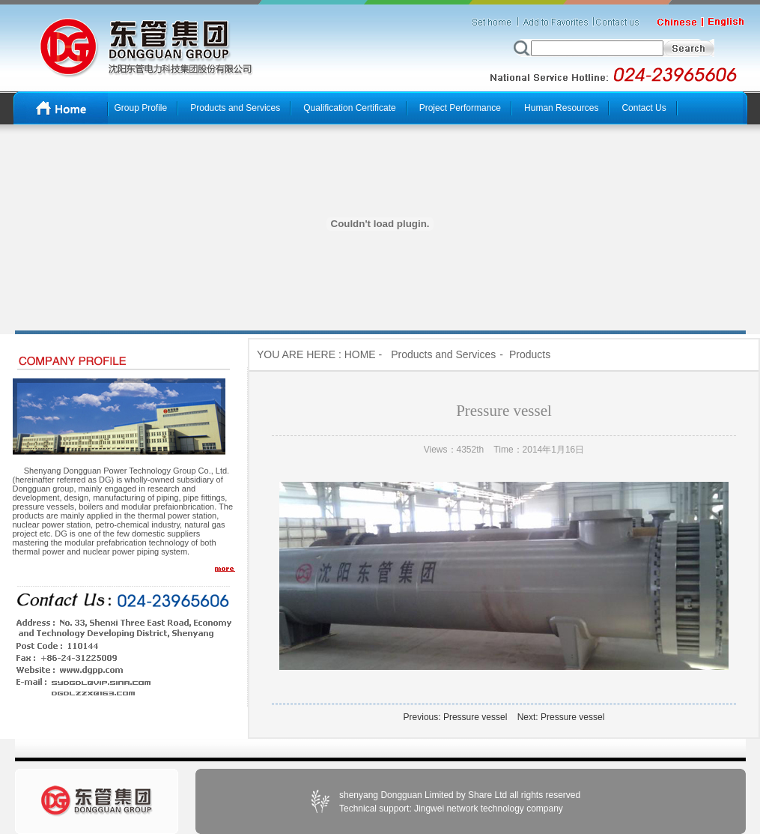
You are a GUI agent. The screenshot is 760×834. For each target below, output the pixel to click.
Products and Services (235, 108)
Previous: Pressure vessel (456, 717)
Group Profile (141, 108)
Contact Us (643, 108)
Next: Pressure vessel (561, 717)
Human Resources (561, 108)
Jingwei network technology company (487, 808)
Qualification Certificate (349, 108)
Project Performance (460, 108)
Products (529, 354)
